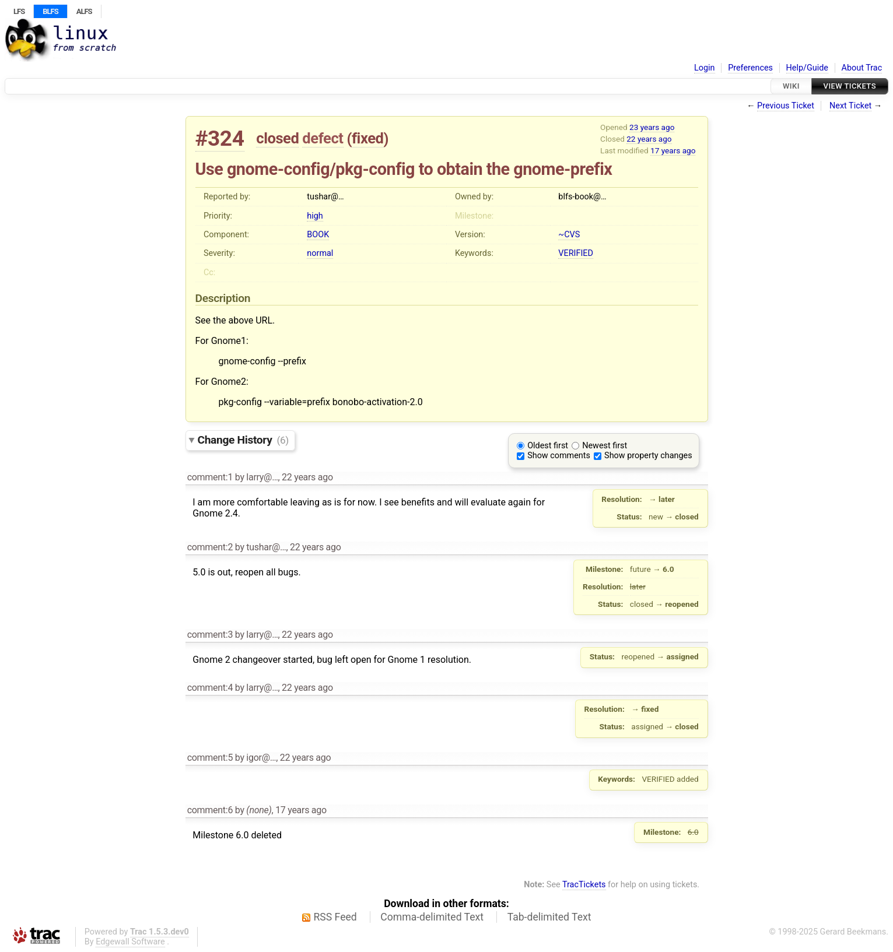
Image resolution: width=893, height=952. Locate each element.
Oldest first (547, 446)
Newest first (604, 446)
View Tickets (850, 86)
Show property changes (648, 456)
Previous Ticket (785, 106)
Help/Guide (807, 68)
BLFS (50, 11)
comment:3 (210, 634)
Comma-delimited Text (432, 917)
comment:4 (210, 687)
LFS (18, 11)
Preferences (750, 68)
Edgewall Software (130, 942)
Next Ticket (850, 106)
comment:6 (210, 810)
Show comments (558, 456)
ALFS (84, 11)
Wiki (791, 86)
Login (704, 68)
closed (277, 138)
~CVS (569, 235)
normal (320, 253)
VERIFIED (575, 253)
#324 (219, 138)
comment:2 (210, 547)
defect (322, 138)
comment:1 (210, 477)
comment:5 (210, 757)
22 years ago (648, 138)
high (315, 216)
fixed (368, 138)
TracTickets (584, 885)
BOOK (318, 235)
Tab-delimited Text (549, 917)
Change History (243, 440)
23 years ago (651, 127)
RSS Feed (335, 917)
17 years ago (672, 150)
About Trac (862, 68)
